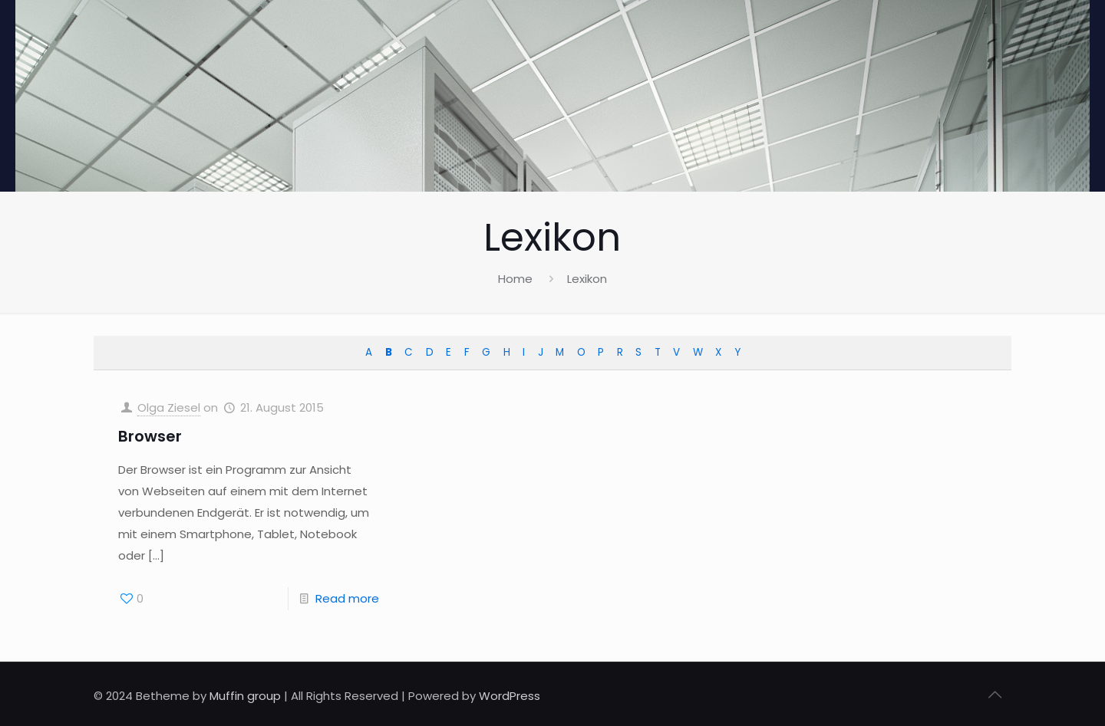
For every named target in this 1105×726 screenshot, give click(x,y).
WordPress (509, 696)
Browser (150, 436)
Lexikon (587, 279)
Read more (347, 598)
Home (515, 279)
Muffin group (245, 696)
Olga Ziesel (168, 407)
